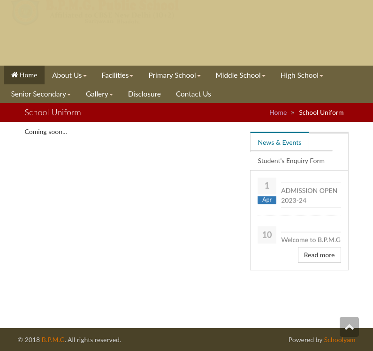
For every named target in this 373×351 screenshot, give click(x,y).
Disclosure (144, 94)
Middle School (241, 75)
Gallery (99, 94)
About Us (69, 75)
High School (302, 75)
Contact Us (193, 94)
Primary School (174, 75)
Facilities (118, 75)
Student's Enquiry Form (291, 160)
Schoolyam (338, 340)
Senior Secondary (41, 94)
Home (28, 74)
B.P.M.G (53, 340)
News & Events (280, 142)
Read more (319, 255)
